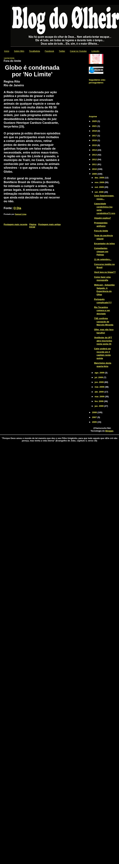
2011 (94, 164)
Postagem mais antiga (49, 224)
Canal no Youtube (78, 51)
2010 (94, 169)
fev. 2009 (99, 401)
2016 (94, 140)
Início (6, 51)
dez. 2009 (100, 177)
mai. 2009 (100, 387)
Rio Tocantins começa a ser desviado (102, 310)
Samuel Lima (20, 214)
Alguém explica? (102, 218)
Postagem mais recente (15, 224)
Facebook (49, 51)
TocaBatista (34, 51)
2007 (94, 417)
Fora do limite (101, 231)
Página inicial (32, 225)
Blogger (109, 431)
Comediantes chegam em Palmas (101, 251)
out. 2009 (99, 187)
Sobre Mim (19, 51)
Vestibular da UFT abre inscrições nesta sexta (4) (103, 340)
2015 (94, 145)
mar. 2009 (100, 396)
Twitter (62, 51)
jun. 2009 (99, 382)
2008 (94, 412)
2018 (94, 131)
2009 (94, 174)
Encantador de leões (104, 243)
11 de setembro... (102, 259)
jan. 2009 (99, 406)
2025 (94, 121)
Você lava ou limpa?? (105, 272)
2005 (94, 422)
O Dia (17, 208)
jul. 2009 (99, 377)
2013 (94, 155)
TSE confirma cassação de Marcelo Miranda (103, 321)
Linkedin (95, 51)
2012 (94, 159)
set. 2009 (99, 192)
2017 (94, 135)
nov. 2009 (100, 182)
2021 (94, 126)
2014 (94, 150)
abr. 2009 (99, 392)
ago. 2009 (100, 372)
